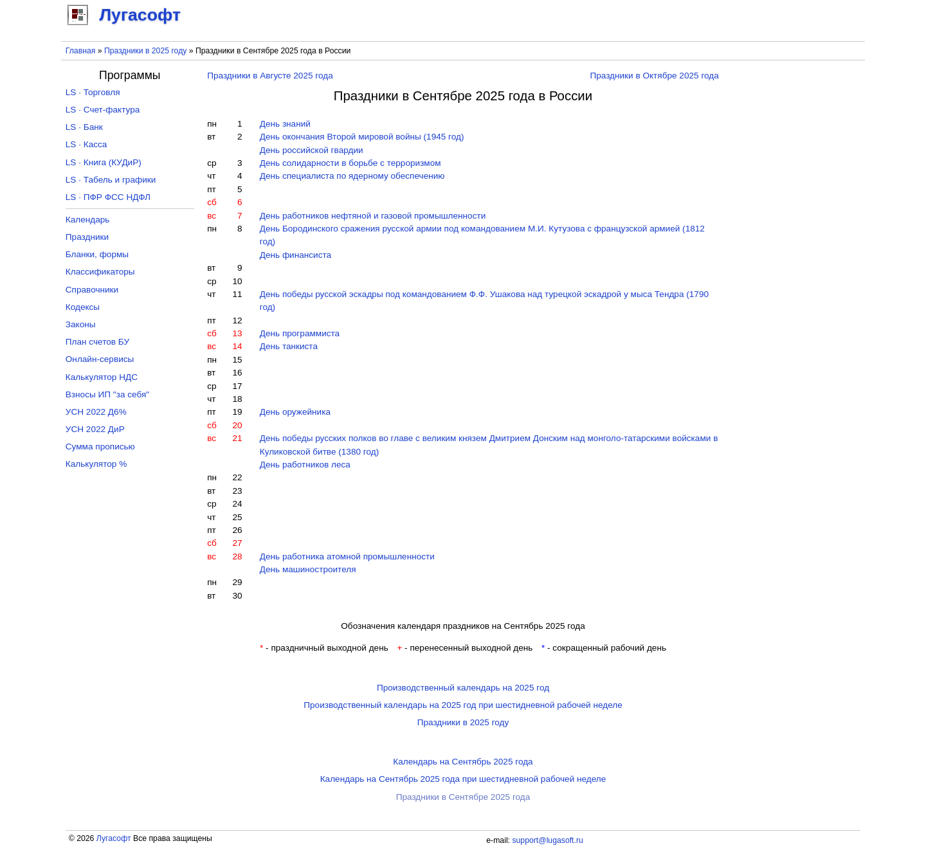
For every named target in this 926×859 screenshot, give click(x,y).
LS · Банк (84, 127)
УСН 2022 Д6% (96, 412)
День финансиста (295, 255)
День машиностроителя (308, 569)
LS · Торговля (93, 92)
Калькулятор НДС (102, 377)
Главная (81, 50)
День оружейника (295, 412)
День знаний (285, 124)
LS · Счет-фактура (103, 109)
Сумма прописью (100, 446)
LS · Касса (86, 144)
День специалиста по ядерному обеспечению (352, 176)
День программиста (300, 333)
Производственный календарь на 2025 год (463, 687)
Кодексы (83, 307)
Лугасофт (113, 838)
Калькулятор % (96, 464)
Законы (81, 324)
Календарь (88, 219)
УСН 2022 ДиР (95, 429)
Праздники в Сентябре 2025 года (463, 797)
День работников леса (305, 464)
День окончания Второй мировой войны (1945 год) (362, 136)
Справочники (92, 289)
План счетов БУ (97, 342)
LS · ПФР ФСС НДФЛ (108, 197)
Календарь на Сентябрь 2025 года (462, 761)
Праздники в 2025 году (145, 50)
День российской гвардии (311, 150)
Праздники (87, 237)
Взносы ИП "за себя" (107, 394)
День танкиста (289, 346)
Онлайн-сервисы (100, 359)
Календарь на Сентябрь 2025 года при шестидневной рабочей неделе (463, 779)
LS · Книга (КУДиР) (103, 162)
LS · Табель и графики (111, 180)
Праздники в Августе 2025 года (270, 75)
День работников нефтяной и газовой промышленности (373, 216)
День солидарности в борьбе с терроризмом (350, 163)
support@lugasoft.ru (547, 840)
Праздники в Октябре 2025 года (654, 75)
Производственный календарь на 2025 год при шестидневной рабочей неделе (463, 705)
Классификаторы (100, 271)
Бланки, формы (97, 254)
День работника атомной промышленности (347, 556)
